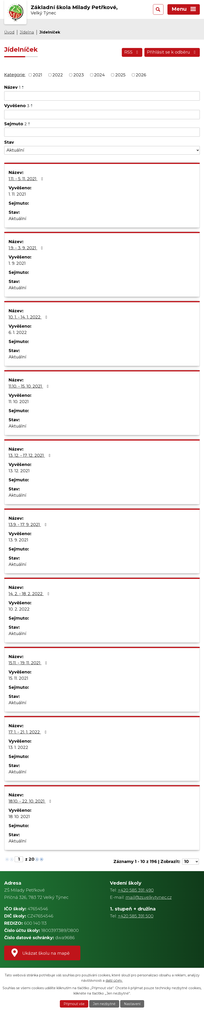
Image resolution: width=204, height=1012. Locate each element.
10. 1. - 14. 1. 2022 (29, 317)
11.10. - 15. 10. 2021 (30, 386)
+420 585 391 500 (135, 916)
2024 (99, 74)
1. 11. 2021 (17, 194)
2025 (120, 74)
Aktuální (17, 218)
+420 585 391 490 (136, 890)
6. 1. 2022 (18, 332)
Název (12, 87)
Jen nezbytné (104, 1004)
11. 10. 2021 (19, 401)
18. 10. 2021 (19, 816)
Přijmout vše (74, 1004)
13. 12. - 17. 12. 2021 (30, 455)
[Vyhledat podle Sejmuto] (102, 132)
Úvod (9, 32)
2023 (78, 74)
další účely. (114, 980)
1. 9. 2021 (17, 263)
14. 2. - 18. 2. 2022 (30, 593)
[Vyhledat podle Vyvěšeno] (102, 114)
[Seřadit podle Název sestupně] (23, 88)
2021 (37, 74)
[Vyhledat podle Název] (102, 96)
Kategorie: (14, 74)
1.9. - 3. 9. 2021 (27, 248)
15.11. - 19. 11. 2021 (29, 663)
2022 (57, 74)
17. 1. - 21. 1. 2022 (28, 732)
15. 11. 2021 (18, 678)
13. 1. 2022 (18, 747)
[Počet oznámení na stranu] (190, 862)
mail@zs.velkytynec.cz (149, 897)
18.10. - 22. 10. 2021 (31, 801)
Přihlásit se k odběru (172, 52)
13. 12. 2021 (19, 470)
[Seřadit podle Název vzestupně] (23, 86)
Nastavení (132, 1004)
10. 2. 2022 (19, 609)
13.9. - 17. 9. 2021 (28, 524)
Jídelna (27, 32)
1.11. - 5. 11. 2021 (27, 178)
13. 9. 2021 (18, 540)
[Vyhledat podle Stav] (102, 150)
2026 (141, 74)
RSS (132, 52)
